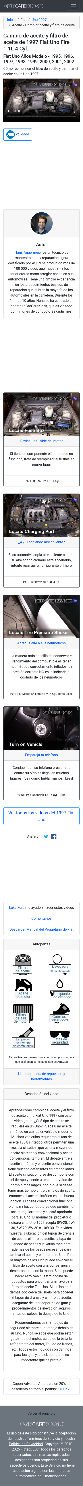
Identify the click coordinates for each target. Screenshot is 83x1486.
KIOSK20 (64, 1389)
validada (17, 134)
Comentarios (41, 918)
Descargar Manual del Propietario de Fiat (41, 929)
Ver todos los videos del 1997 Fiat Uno (41, 816)
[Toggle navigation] (73, 6)
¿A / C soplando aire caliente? (41, 542)
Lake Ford (17, 907)
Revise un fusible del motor (41, 441)
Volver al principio (41, 1413)
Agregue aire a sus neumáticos (41, 643)
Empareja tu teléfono (41, 755)
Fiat (24, 20)
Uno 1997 (38, 20)
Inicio (11, 20)
